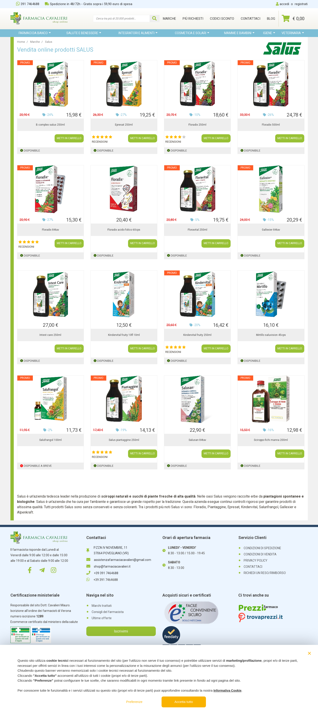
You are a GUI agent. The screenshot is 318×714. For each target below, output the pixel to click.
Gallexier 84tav (271, 229)
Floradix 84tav (50, 229)
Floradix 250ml (197, 124)
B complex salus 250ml (50, 124)
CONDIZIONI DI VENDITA (260, 554)
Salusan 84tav (197, 440)
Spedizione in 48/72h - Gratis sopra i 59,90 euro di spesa (88, 4)
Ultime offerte (102, 618)
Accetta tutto (183, 702)
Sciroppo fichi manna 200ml (271, 440)
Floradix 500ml (271, 124)
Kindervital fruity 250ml (197, 335)
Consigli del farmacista (108, 612)
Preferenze (134, 702)
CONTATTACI (253, 566)
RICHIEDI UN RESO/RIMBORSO (265, 573)
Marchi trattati (102, 605)
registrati (301, 4)
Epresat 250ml (124, 124)
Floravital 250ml (197, 229)
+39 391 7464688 (102, 573)
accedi (284, 4)
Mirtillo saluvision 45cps (271, 335)
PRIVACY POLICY (255, 560)
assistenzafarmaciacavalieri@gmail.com (118, 560)
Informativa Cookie (227, 690)
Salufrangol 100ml (50, 440)
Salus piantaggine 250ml (124, 440)
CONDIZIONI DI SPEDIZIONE (262, 548)
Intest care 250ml (50, 335)
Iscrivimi (121, 631)
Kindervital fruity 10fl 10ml (124, 335)
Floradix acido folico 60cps (123, 229)
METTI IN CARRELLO (69, 138)
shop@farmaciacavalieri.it (108, 566)
